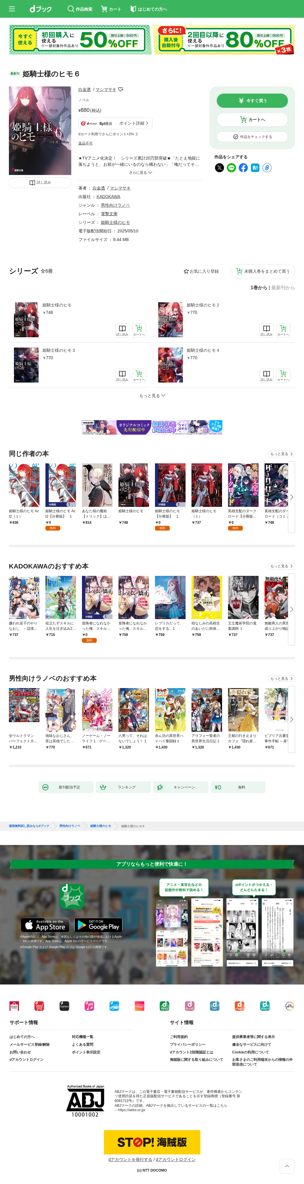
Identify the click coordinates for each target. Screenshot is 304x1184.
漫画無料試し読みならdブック (29, 826)
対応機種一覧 (82, 1037)
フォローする (121, 89)
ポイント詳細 (131, 123)
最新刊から (283, 287)
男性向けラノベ (115, 205)
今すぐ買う (256, 100)
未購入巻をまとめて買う (267, 271)
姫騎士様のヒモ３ (59, 350)
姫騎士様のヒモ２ (203, 305)
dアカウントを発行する (130, 1159)
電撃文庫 (109, 213)
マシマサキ (106, 89)
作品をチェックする (256, 137)
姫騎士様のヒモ (57, 305)
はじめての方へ (22, 1037)
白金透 (84, 89)
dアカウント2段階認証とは (191, 1052)
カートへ (256, 119)
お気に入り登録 (204, 271)
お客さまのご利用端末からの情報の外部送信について (262, 1062)
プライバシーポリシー (187, 1044)
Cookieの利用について (250, 1052)
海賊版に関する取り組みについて (196, 1060)
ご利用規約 (179, 1037)
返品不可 (85, 143)
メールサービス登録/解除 (30, 1044)
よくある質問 (82, 1044)
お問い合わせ (20, 1052)
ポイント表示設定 (86, 1052)
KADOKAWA (109, 196)
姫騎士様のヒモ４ (203, 350)
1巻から (259, 287)
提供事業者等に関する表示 (253, 1037)
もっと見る (279, 454)
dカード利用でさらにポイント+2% (106, 134)
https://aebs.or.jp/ (131, 1110)
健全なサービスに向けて (251, 1044)
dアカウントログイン (27, 1060)
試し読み (44, 182)
